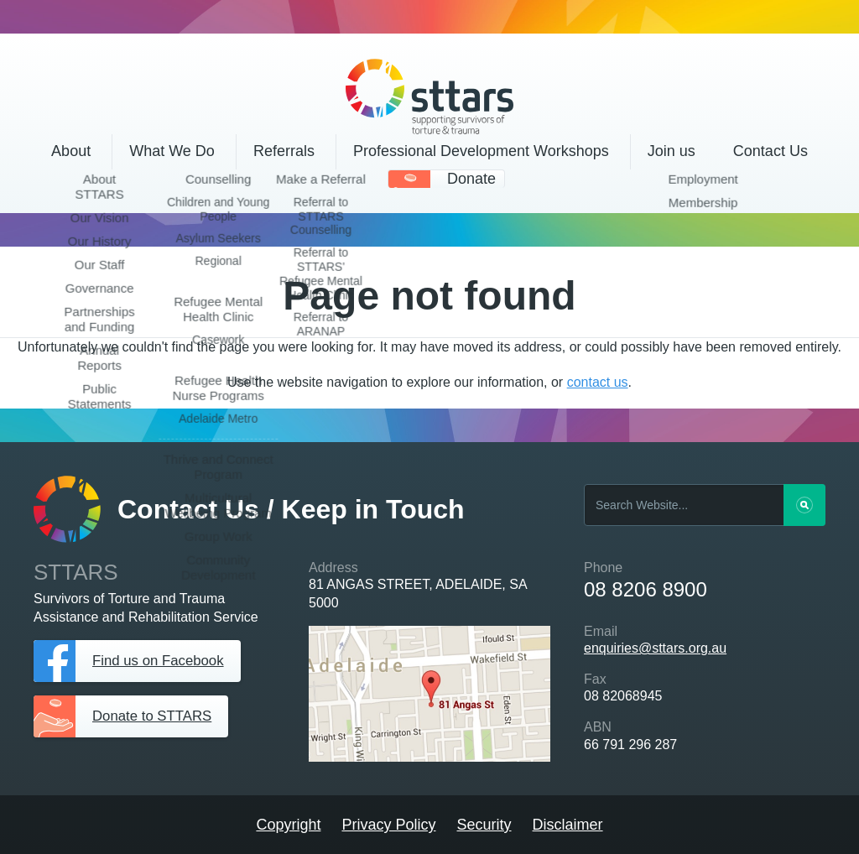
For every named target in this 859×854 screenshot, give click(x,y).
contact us (597, 382)
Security (484, 824)
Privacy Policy (388, 824)
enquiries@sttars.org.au (655, 648)
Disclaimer (568, 824)
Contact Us (770, 151)
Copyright (288, 824)
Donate (471, 178)
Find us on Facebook (162, 661)
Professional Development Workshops (481, 151)
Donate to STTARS (156, 716)
